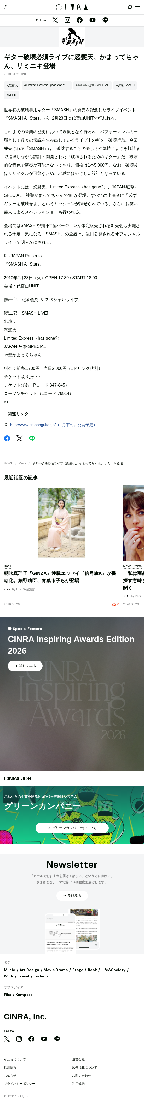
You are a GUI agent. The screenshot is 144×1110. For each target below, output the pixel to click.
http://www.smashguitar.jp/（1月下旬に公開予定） (53, 424)
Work (8, 976)
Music (23, 463)
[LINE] (105, 20)
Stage (77, 970)
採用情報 (10, 1067)
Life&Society (113, 970)
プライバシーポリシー (19, 1084)
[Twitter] (55, 20)
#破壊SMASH (125, 85)
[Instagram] (67, 20)
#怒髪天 (12, 85)
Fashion (41, 976)
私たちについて (15, 1059)
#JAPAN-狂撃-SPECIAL (92, 85)
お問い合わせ (81, 1075)
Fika (7, 994)
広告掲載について (84, 1067)
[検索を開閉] (130, 7)
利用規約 (78, 1084)
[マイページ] (6, 7)
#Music (11, 95)
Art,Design (29, 970)
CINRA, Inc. (25, 1016)
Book (92, 970)
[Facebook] (80, 20)
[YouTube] (92, 20)
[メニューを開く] (138, 7)
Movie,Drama (56, 970)
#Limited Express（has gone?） (46, 85)
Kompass (24, 994)
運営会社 (78, 1059)
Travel (23, 976)
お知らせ (10, 1075)
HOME (8, 463)
